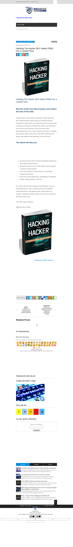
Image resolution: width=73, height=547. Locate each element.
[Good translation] (32, 516)
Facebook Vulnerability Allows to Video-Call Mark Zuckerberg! (38, 468)
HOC (39, 506)
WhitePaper (32, 41)
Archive (50, 464)
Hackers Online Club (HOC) (37, 505)
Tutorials (27, 41)
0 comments (54, 41)
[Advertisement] (36, 35)
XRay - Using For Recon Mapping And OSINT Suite (35, 495)
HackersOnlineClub (25, 45)
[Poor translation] (38, 516)
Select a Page (20, 24)
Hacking (22, 41)
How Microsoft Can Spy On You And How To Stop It (35, 474)
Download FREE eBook (44, 260)
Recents (36, 464)
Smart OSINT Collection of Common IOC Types (34, 481)
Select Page (55, 2)
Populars (22, 464)
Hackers (18, 41)
